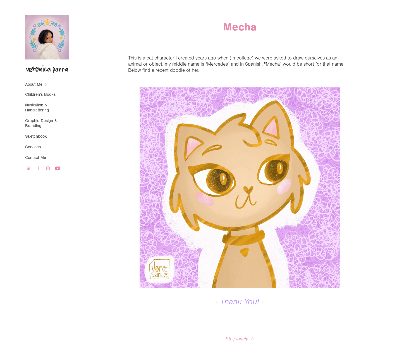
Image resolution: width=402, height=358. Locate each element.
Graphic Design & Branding (41, 123)
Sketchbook (36, 136)
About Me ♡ (36, 84)
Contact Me (35, 157)
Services (33, 147)
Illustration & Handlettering (37, 108)
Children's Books (40, 94)
